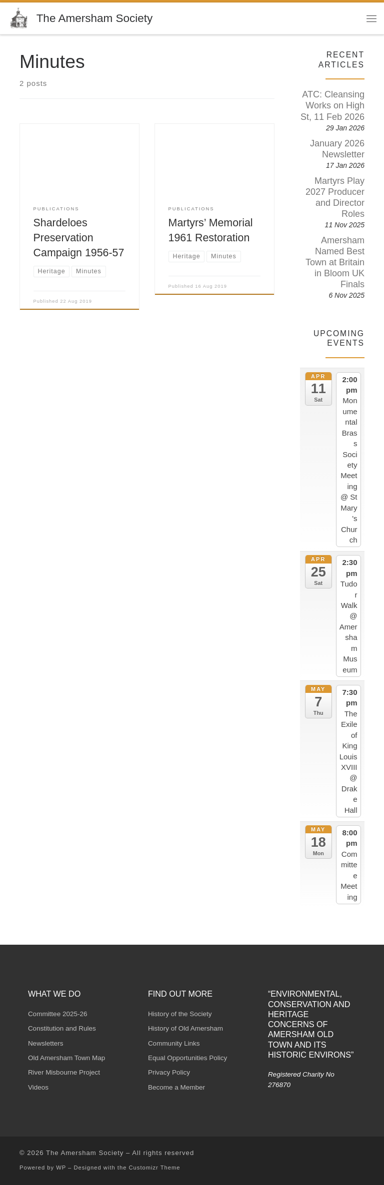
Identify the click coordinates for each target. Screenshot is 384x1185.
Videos (38, 1087)
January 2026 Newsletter (337, 148)
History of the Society (180, 1014)
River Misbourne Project (64, 1072)
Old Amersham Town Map (66, 1058)
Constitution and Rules (62, 1028)
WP (61, 1168)
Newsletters (46, 1043)
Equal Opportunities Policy (187, 1058)
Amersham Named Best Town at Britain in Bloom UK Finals (335, 262)
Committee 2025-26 (58, 1014)
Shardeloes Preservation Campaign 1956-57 (79, 238)
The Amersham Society (85, 1153)
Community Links (174, 1043)
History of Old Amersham (185, 1028)
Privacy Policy (169, 1072)
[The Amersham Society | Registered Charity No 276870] (20, 17)
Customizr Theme (154, 1168)
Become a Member (176, 1087)
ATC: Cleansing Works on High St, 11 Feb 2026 (332, 105)
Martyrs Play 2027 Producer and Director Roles (335, 197)
